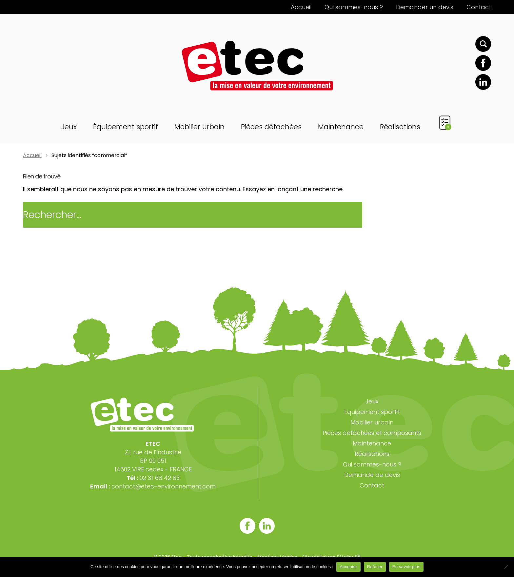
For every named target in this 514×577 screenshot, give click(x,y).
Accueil (301, 7)
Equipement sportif (372, 412)
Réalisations (400, 127)
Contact (478, 7)
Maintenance (341, 127)
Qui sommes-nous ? (354, 7)
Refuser (375, 566)
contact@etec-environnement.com (163, 486)
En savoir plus (406, 566)
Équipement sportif (125, 127)
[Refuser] (506, 567)
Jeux (69, 127)
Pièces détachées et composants (372, 433)
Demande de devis (372, 475)
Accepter (348, 566)
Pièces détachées (271, 127)
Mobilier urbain (199, 127)
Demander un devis (424, 7)
